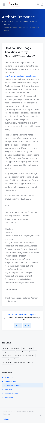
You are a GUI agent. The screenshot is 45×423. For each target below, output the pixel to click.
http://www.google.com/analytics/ (20, 76)
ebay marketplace (8, 352)
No (27, 325)
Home (4, 21)
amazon (5, 348)
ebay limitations (27, 348)
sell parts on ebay (28, 355)
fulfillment (32, 352)
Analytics (7, 24)
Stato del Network (10, 394)
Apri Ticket (7, 398)
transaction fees (8, 366)
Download (7, 389)
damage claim (15, 348)
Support (25, 21)
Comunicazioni (9, 381)
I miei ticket (7, 377)
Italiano (6, 419)
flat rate (24, 352)
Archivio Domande (14, 21)
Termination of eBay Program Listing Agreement (18, 362)
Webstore (33, 21)
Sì (18, 325)
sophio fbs (14, 359)
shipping (6, 359)
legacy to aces (7, 355)
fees (18, 352)
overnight (18, 355)
